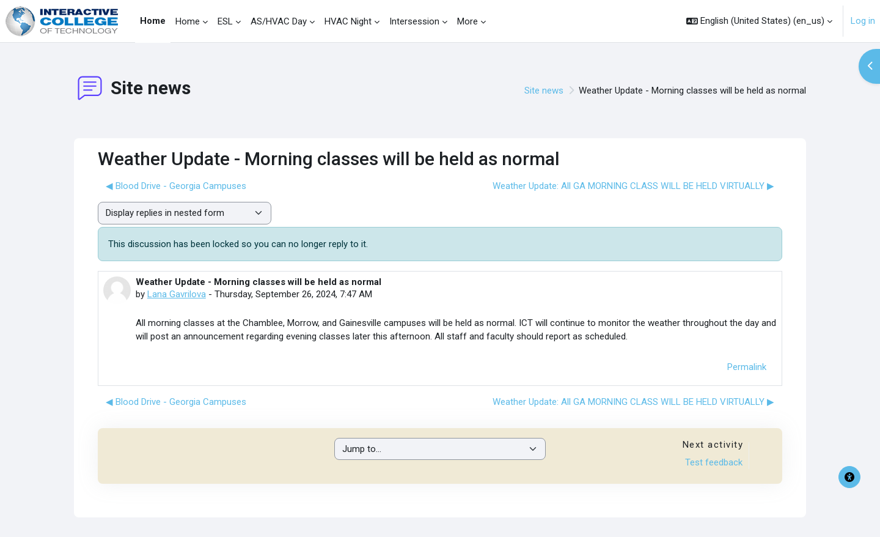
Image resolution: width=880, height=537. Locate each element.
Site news (543, 90)
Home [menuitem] (153, 20)
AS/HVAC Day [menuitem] (279, 21)
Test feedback (714, 462)
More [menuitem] (467, 21)
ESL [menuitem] (225, 21)
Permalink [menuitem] (746, 366)
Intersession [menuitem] (414, 21)
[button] (759, 21)
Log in (863, 20)
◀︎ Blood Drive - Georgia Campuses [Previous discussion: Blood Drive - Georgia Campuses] (176, 185)
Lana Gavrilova (176, 294)
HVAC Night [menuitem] (348, 21)
